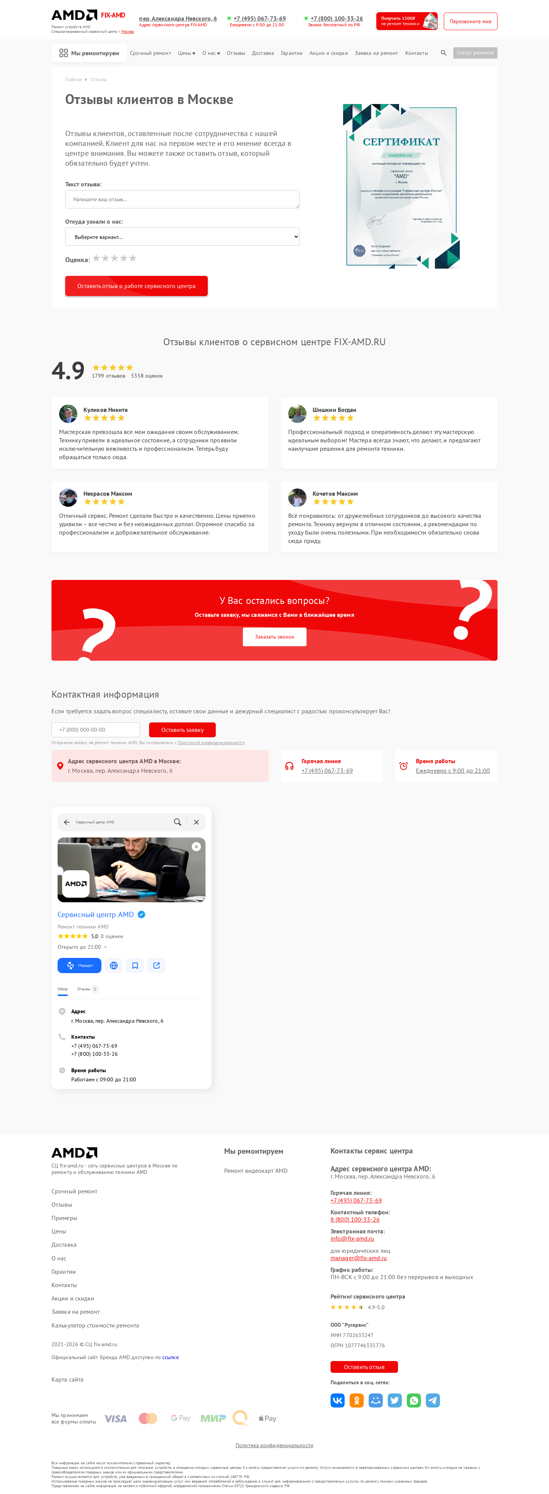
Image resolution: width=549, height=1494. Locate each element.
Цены (186, 53)
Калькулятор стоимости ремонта (95, 1325)
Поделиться (338, 1400)
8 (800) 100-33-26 (355, 1219)
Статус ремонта (475, 52)
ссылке (170, 1357)
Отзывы (236, 53)
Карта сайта (67, 1379)
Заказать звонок (274, 636)
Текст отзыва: (83, 184)
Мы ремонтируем (89, 53)
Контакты (416, 53)
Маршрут (79, 965)
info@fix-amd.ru (352, 1238)
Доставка (263, 53)
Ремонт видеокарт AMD (255, 1170)
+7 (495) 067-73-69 (260, 18)
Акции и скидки (329, 53)
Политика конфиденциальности (274, 1445)
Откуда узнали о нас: (94, 221)
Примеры (64, 1218)
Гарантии (292, 53)
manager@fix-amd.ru (359, 1258)
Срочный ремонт (150, 53)
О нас (211, 53)
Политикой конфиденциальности (211, 742)
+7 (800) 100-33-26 (337, 18)
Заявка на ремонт (376, 53)
